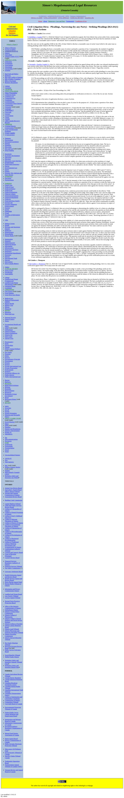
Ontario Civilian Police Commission (12, 612)
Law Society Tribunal (11, 596)
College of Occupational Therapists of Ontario (12, 525)
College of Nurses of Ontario (14, 523)
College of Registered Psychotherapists (12, 539)
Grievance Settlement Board (13, 571)
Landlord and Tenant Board (13, 594)
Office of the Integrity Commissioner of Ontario (13, 607)
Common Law (9, 96)
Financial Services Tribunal (13, 566)
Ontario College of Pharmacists (11, 616)
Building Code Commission (13, 500)
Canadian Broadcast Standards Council (11, 684)
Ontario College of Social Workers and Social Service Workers (13, 620)
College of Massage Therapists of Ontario (11, 520)
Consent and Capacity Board (14, 552)
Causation (8, 88)
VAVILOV (8, 458)
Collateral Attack (10, 95)
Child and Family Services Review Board (13, 506)
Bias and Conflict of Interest (13, 77)
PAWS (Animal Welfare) (12, 349)
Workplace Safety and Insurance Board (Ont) (12, 666)
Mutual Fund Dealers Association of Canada (12, 734)
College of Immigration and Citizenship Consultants (13, 697)
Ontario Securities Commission (10, 635)
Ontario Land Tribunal (12, 629)
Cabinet (7, 86)
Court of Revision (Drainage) (10, 555)
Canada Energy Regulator (13, 678)
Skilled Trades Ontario (12, 657)
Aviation (7, 70)
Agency (7, 53)
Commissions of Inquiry (12, 700)
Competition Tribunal (11, 702)
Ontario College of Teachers (13, 624)
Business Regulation (11, 82)
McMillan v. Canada (35, 37)
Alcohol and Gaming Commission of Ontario (12, 494)
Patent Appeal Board (11, 739)
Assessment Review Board (13, 497)
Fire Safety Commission (12, 568)
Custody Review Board (12, 558)
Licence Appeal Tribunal (12, 598)
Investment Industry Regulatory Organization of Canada (13, 728)
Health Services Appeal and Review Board (13, 579)
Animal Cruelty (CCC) (12, 56)
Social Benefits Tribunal (12, 655)
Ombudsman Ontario (11, 610)
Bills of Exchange (10, 81)
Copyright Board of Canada (13, 704)
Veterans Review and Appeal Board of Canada (14, 771)
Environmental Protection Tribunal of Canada (13, 708)
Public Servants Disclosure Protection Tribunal (13, 744)
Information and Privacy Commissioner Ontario (12, 590)
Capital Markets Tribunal (13, 504)
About (45, 21)
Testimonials (70, 21)
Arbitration (8, 62)
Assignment (8, 63)
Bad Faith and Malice (11, 74)
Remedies (8, 389)
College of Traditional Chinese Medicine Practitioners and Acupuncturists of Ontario (13, 544)
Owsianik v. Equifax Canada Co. (39, 64)
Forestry (7, 208)
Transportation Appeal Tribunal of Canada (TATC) (13, 765)
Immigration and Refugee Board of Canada (13, 720)
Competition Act (10, 98)
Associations (9, 65)
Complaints (8, 100)
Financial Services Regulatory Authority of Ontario (12, 562)
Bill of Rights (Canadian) (13, 79)
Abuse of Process (10, 48)
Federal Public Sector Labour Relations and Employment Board (11, 714)
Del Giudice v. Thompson (37, 264)
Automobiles (9, 69)
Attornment (8, 67)
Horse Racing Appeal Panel (13, 582)
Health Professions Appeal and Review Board (13, 576)
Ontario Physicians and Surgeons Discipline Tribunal (14, 631)
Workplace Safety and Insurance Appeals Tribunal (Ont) (13, 662)
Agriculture (8, 55)
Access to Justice (10, 49)
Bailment (8, 75)
